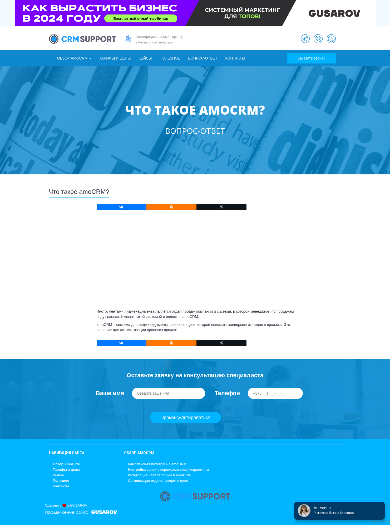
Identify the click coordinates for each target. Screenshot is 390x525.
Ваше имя (110, 393)
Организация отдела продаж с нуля (158, 481)
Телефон (227, 393)
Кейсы (145, 58)
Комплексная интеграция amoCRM (157, 464)
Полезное (170, 58)
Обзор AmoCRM (74, 58)
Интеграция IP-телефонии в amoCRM (159, 475)
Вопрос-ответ (202, 58)
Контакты (235, 58)
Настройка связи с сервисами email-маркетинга (168, 470)
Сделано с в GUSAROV (66, 505)
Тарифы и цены (115, 58)
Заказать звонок (311, 58)
